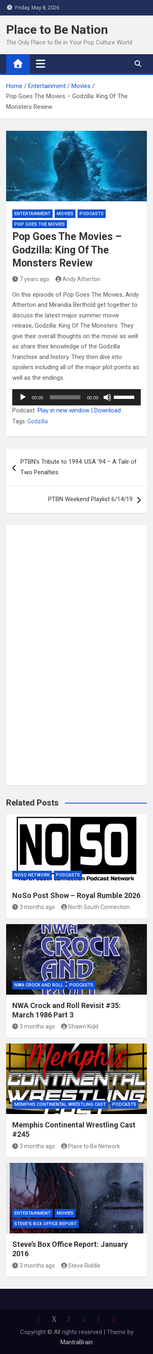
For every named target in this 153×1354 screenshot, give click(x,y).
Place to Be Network (90, 1146)
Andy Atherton (78, 279)
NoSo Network (32, 875)
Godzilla (37, 421)
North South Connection (95, 907)
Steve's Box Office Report (45, 1223)
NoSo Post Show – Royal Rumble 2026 (76, 895)
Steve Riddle (81, 1265)
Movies (65, 213)
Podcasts (92, 213)
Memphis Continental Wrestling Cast (60, 1104)
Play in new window (63, 410)
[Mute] (107, 397)
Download (107, 410)
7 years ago (30, 279)
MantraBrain (76, 1342)
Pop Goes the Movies (39, 224)
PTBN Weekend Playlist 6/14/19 (90, 499)
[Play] (23, 397)
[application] (76, 397)
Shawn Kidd (80, 1026)
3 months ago (33, 907)
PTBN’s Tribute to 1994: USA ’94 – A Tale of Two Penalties (78, 467)
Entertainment (32, 213)
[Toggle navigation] (40, 63)
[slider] (65, 397)
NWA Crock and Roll (38, 985)
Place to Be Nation (57, 29)
